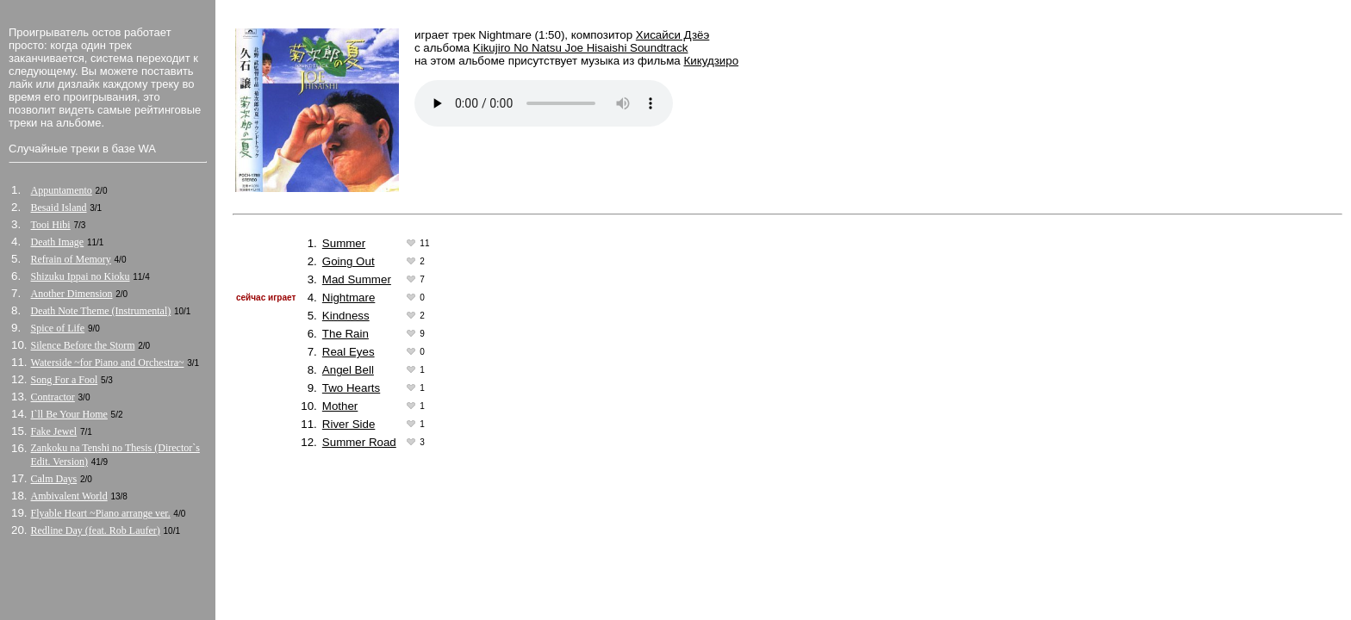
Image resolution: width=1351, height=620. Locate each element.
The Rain (345, 333)
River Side (348, 424)
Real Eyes (348, 351)
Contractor (53, 397)
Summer (343, 243)
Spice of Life (58, 328)
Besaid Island (59, 208)
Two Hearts (351, 387)
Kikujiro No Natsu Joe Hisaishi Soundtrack (580, 47)
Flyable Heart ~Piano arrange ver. (101, 513)
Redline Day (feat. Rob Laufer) (95, 530)
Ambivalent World (69, 496)
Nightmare (348, 297)
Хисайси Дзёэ (672, 34)
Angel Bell (348, 369)
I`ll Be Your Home (69, 414)
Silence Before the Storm (83, 345)
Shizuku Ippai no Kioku (80, 276)
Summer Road (359, 442)
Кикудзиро (710, 60)
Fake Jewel (54, 431)
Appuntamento (61, 190)
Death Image (57, 242)
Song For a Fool (64, 380)
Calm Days (54, 479)
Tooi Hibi (51, 225)
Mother (340, 406)
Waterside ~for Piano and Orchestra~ (107, 362)
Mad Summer (356, 279)
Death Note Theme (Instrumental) (101, 311)
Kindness (346, 315)
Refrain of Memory (71, 259)
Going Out (348, 261)
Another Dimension (72, 294)
